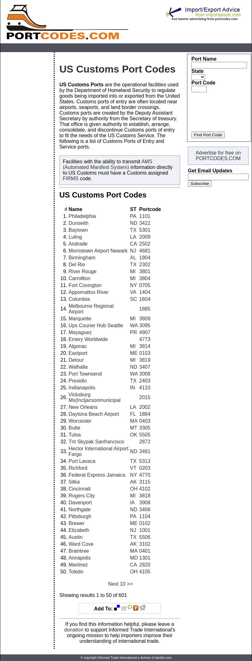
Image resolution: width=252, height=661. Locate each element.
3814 (145, 346)
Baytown (78, 230)
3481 (145, 451)
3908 (145, 502)
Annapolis (79, 558)
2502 (145, 244)
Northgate (79, 509)
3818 (145, 495)
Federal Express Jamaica (96, 475)
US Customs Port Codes (117, 69)
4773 (145, 339)
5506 (145, 537)
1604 (145, 299)
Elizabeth (78, 530)
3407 (145, 367)
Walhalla (78, 367)
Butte (74, 428)
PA (133, 216)
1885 (145, 309)
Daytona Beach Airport (93, 414)
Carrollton (79, 278)
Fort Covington (84, 285)
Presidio (77, 380)
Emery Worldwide (88, 339)
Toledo (75, 571)
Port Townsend (85, 374)
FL (133, 414)
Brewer (76, 523)
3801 (145, 271)
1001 (145, 530)
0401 (145, 551)
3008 (145, 374)
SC (133, 299)
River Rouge (82, 271)
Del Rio (76, 264)
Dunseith (78, 223)
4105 (145, 571)
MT (133, 428)
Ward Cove (80, 544)
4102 (145, 488)
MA (134, 421)
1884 (145, 414)
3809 (145, 318)
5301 (145, 230)
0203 (145, 468)
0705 (145, 285)
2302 (145, 264)
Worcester (79, 421)
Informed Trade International (117, 657)
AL (133, 257)
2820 (145, 564)
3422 (145, 223)
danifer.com (163, 657)
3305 (145, 428)
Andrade (78, 244)
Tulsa (74, 434)
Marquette (79, 318)
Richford (77, 468)
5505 (145, 434)
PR (133, 332)
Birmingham (81, 257)
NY (133, 285)
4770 (145, 475)
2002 (145, 407)
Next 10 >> (120, 584)
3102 (145, 544)
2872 (145, 441)
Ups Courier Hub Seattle (95, 325)
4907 (145, 332)
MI (133, 271)
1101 (145, 216)
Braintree (78, 551)
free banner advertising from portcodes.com (205, 19)
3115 (145, 482)
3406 (145, 509)
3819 (145, 360)
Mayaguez (80, 332)
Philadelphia (82, 216)
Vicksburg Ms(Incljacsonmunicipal (94, 397)
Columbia (79, 299)
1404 (145, 292)
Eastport (77, 353)
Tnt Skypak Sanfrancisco (96, 441)
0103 (145, 353)
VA (133, 292)
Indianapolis (81, 387)
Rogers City (81, 495)
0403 (145, 421)
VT (133, 468)
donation (73, 629)
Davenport (80, 502)
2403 (145, 380)
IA (132, 502)
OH (134, 488)
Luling (75, 237)
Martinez (78, 564)
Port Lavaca (81, 461)
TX (133, 230)
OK (133, 434)
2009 (145, 237)
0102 (145, 523)
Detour (76, 360)
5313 (145, 461)
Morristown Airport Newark (98, 250)
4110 (145, 387)
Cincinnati (79, 488)
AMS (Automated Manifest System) (107, 164)
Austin (75, 537)
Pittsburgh (79, 516)
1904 (145, 257)
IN (132, 387)
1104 (145, 516)
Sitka (74, 482)
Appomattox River (88, 292)
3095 (145, 325)
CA (133, 244)
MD (134, 558)
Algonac (77, 346)
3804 (145, 278)
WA (134, 325)
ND (133, 223)
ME (134, 353)
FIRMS (71, 178)
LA (133, 237)
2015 (145, 397)
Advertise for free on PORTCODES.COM (218, 155)
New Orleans (82, 407)
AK (133, 482)
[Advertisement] (27, 146)
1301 (145, 558)
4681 (145, 250)
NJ (133, 250)
